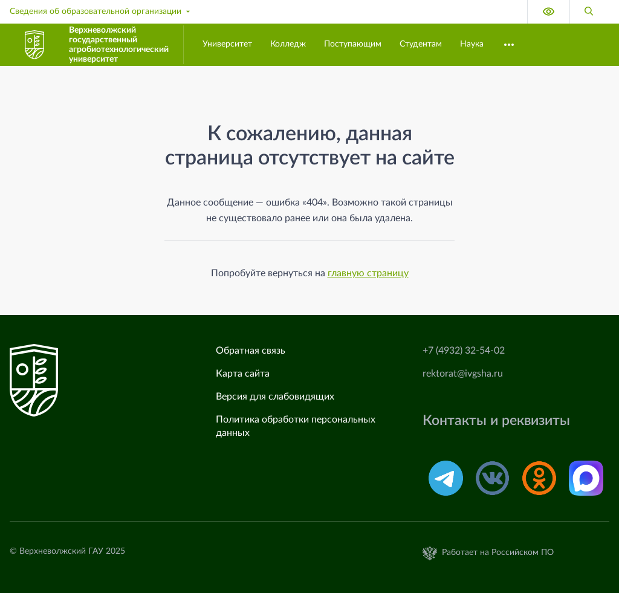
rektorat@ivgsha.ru (463, 373)
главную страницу (368, 273)
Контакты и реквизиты (496, 420)
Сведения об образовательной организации (101, 11)
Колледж (288, 44)
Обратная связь (250, 350)
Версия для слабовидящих (275, 396)
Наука (472, 44)
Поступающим (352, 44)
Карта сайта (243, 373)
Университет (227, 44)
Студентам (421, 44)
